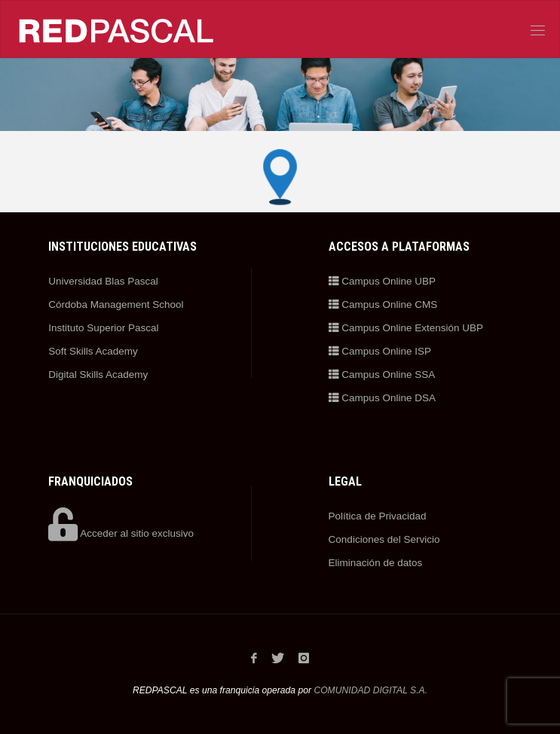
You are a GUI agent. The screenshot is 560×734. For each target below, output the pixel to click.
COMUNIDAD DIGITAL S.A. (370, 690)
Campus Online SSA (382, 374)
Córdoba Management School (115, 304)
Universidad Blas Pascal (103, 281)
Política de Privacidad (378, 516)
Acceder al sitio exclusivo (121, 533)
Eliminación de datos (376, 562)
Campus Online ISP (380, 351)
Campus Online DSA (382, 398)
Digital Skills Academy (98, 374)
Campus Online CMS (383, 304)
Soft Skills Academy (93, 351)
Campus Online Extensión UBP (406, 327)
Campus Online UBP (382, 281)
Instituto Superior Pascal (103, 327)
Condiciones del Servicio (384, 539)
